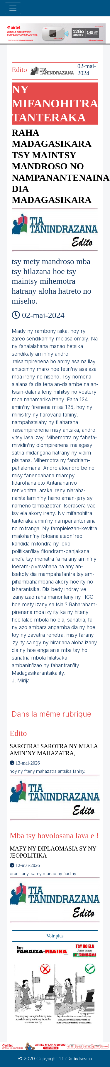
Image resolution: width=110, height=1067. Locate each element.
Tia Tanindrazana (76, 1058)
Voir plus (55, 935)
